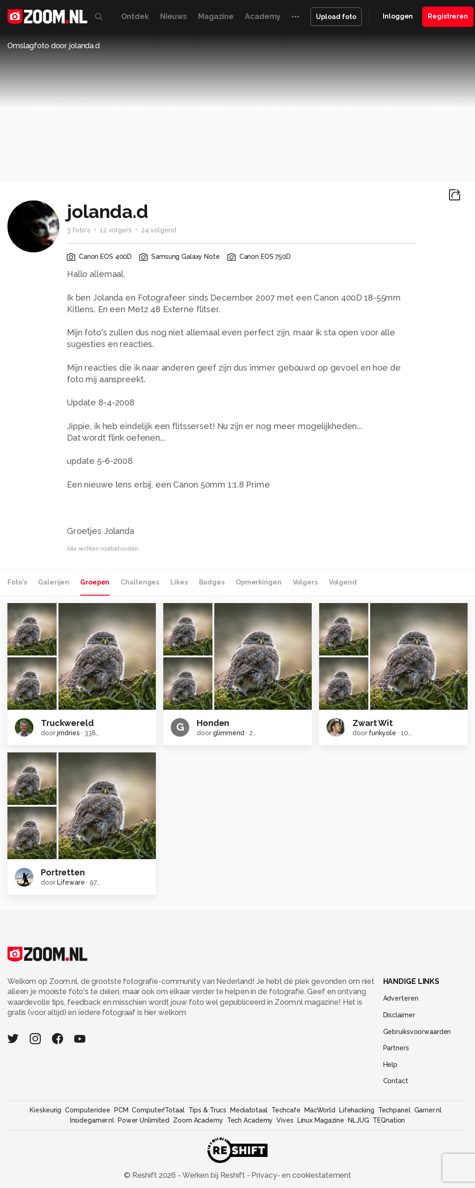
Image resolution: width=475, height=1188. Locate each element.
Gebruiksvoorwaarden (417, 1031)
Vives (284, 1120)
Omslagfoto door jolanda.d (53, 45)
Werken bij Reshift (214, 1175)
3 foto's (78, 230)
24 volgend (158, 230)
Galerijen (53, 582)
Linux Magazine (320, 1120)
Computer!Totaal (158, 1110)
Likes (178, 582)
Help (390, 1064)
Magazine (216, 16)
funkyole (382, 733)
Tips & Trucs (207, 1110)
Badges (212, 582)
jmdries (68, 733)
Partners (396, 1048)
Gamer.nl (428, 1110)
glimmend (228, 733)
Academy (263, 16)
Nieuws (173, 16)
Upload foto (336, 16)
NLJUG (358, 1120)
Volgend (343, 582)
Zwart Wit (373, 723)
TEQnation (388, 1120)
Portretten (63, 872)
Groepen (94, 582)
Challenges (140, 582)
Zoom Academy (198, 1120)
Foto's (17, 582)
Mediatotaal (249, 1110)
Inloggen (398, 16)
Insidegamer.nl (92, 1120)
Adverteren (400, 998)
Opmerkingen (259, 582)
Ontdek (135, 16)
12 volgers (116, 230)
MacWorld (319, 1110)
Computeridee (87, 1110)
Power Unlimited (143, 1120)
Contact (395, 1081)
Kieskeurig (45, 1110)
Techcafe (286, 1110)
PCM (121, 1110)
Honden (213, 723)
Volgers (305, 582)
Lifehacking (356, 1110)
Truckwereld (67, 723)
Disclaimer (399, 1015)
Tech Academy (250, 1120)
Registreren (448, 16)
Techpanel (394, 1110)
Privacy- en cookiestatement (300, 1175)
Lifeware (70, 882)
